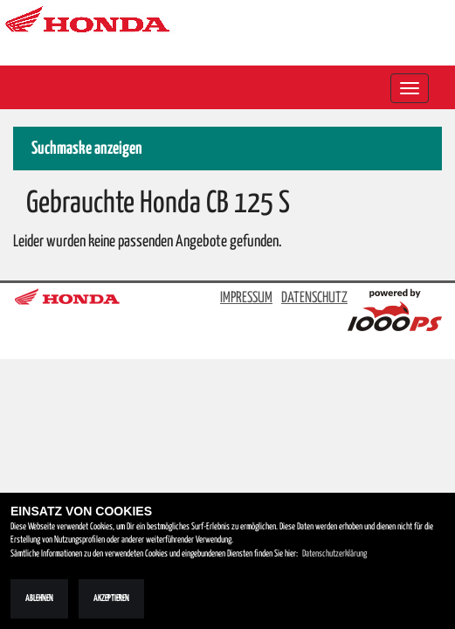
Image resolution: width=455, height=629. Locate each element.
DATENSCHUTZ (314, 298)
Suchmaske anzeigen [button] (86, 149)
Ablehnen (39, 598)
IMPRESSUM (246, 298)
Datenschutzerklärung (334, 554)
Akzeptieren (111, 598)
